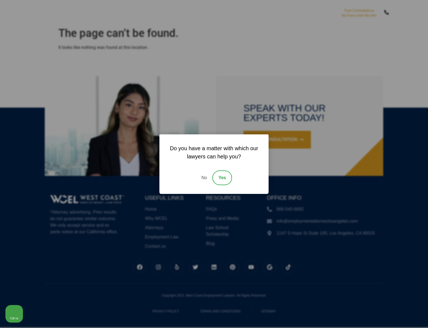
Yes (222, 177)
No (204, 177)
